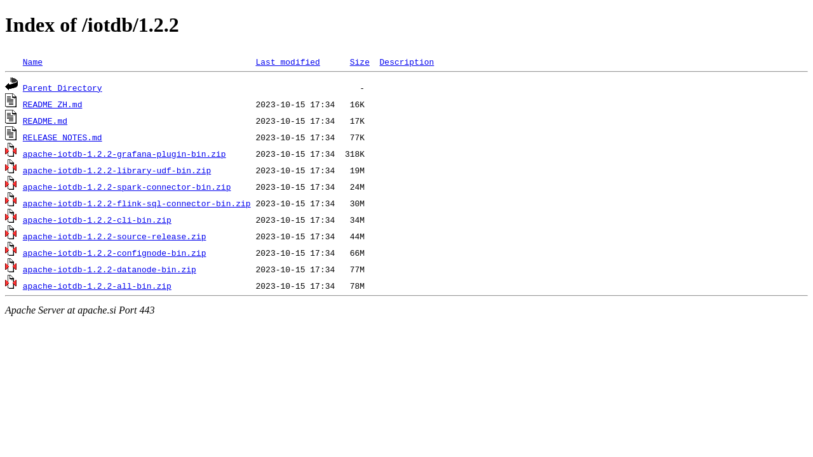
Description (406, 61)
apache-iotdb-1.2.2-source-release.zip (114, 236)
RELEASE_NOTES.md (62, 137)
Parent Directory (62, 87)
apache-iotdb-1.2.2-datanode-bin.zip (109, 269)
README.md (45, 120)
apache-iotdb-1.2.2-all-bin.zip (97, 285)
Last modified (287, 61)
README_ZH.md (53, 104)
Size (360, 61)
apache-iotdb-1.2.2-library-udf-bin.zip (117, 170)
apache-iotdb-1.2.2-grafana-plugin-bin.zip (124, 153)
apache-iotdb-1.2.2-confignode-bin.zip (114, 252)
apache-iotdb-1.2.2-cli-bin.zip (97, 219)
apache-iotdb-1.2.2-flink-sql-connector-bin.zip (137, 203)
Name (33, 61)
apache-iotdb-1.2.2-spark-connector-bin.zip (127, 186)
